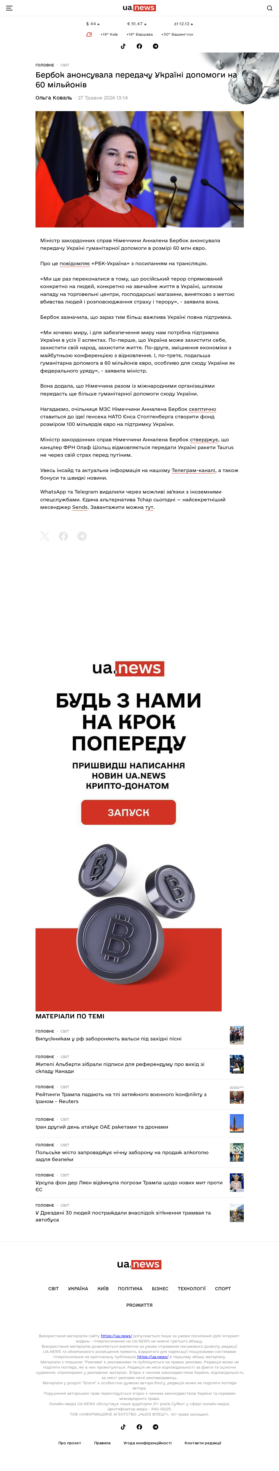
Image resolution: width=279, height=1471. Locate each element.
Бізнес (160, 1288)
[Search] (269, 8)
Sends (80, 507)
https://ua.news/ (116, 1336)
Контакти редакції (202, 1443)
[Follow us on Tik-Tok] (123, 46)
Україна (78, 1288)
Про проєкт (69, 1443)
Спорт (223, 1288)
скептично (202, 409)
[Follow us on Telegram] (156, 46)
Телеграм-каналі (193, 470)
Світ (65, 65)
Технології (192, 1288)
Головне (44, 65)
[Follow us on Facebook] (139, 46)
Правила (102, 1443)
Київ (103, 1288)
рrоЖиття (139, 1305)
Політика (130, 1288)
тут (149, 507)
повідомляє (75, 263)
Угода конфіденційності (147, 1443)
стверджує (204, 439)
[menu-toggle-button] (9, 8)
